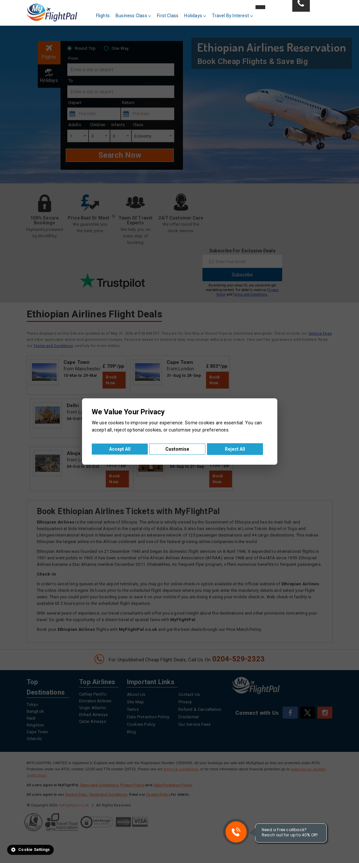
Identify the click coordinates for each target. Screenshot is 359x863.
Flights (103, 15)
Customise (177, 449)
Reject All (235, 449)
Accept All (120, 449)
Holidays (195, 15)
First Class (167, 15)
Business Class (133, 15)
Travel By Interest (232, 15)
